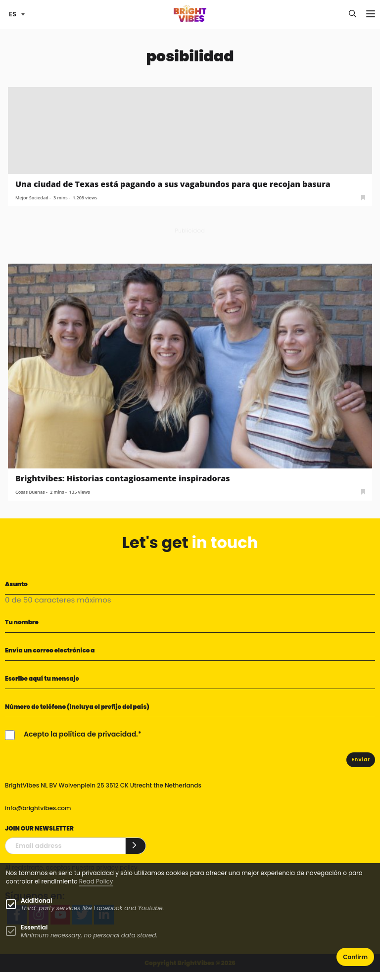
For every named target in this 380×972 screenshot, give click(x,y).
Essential (34, 927)
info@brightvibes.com (38, 808)
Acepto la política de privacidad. (81, 734)
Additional (36, 900)
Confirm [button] (355, 957)
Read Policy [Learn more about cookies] (96, 881)
